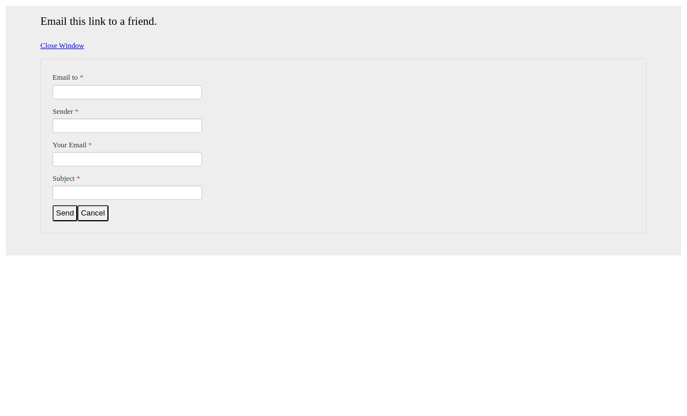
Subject (66, 178)
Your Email (72, 145)
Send (65, 213)
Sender (66, 111)
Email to (68, 77)
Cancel (93, 213)
